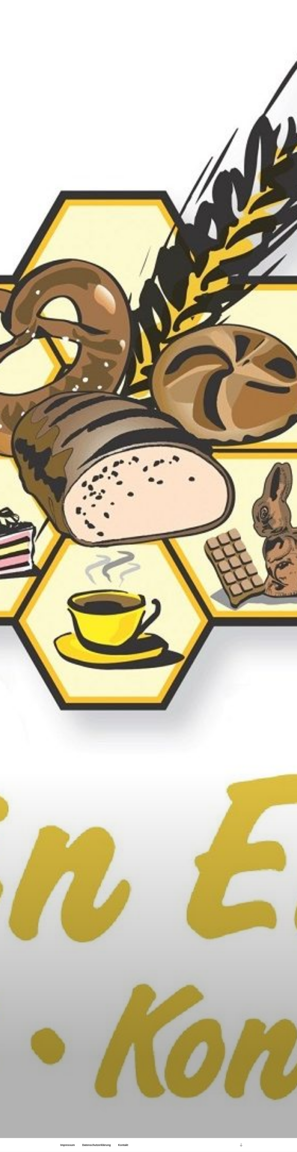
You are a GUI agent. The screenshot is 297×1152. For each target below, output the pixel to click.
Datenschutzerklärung (96, 1145)
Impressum (67, 1145)
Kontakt (123, 1145)
